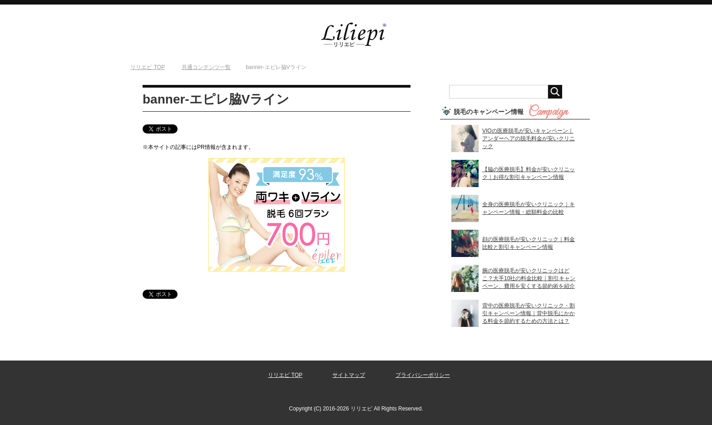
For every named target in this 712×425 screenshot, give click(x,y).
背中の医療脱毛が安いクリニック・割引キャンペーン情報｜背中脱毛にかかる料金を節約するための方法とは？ (528, 313)
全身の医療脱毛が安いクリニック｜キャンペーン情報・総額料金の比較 (528, 208)
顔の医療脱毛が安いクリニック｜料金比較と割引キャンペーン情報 (528, 243)
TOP (147, 67)
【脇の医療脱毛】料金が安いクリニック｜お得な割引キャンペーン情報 (528, 173)
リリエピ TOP (285, 375)
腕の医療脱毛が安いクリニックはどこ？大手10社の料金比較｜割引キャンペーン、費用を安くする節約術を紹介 (528, 278)
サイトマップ (348, 375)
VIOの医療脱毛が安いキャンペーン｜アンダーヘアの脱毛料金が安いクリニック (528, 138)
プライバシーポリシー (423, 375)
